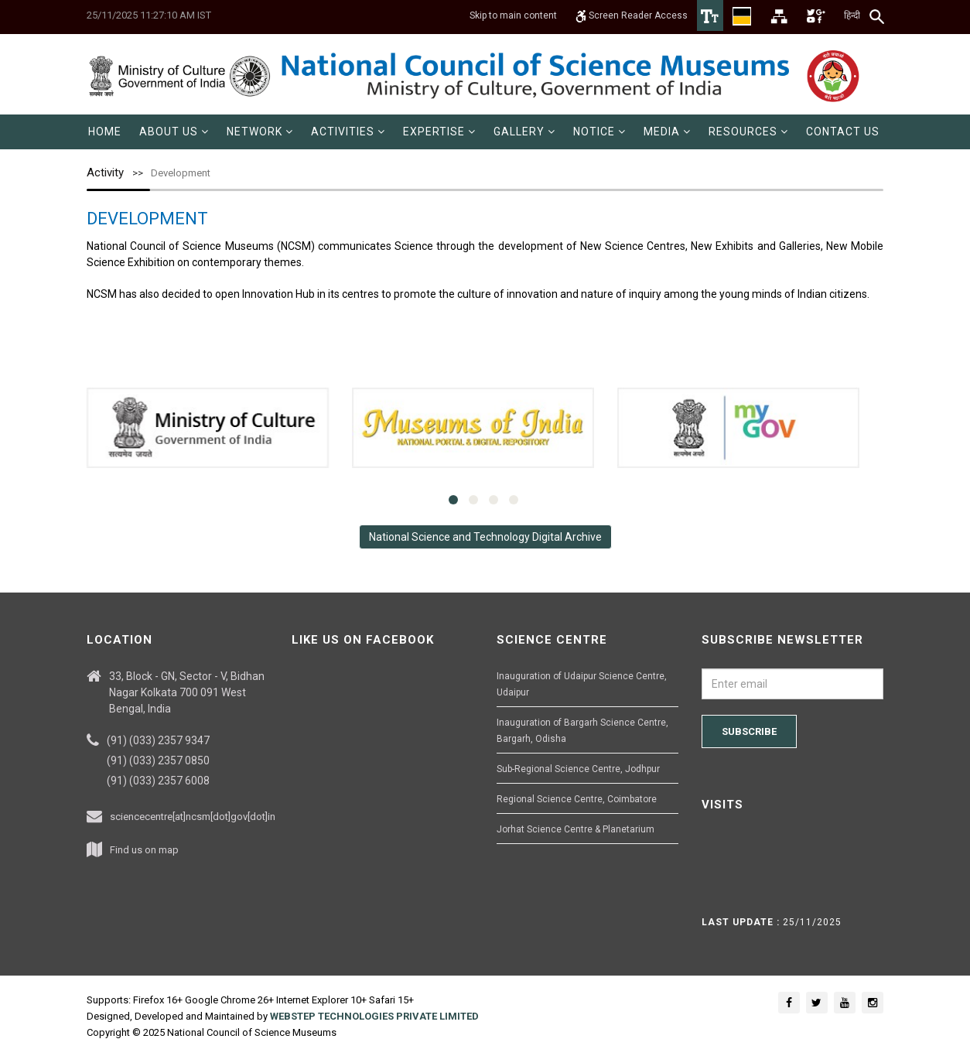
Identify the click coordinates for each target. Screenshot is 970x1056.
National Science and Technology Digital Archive (485, 537)
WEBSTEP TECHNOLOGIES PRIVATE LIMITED (374, 1016)
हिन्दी (852, 15)
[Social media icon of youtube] (845, 1002)
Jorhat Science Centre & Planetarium (575, 829)
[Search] (877, 16)
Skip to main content (513, 15)
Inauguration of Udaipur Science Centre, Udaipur (582, 684)
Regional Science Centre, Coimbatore (577, 799)
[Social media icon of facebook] (789, 1002)
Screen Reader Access (632, 15)
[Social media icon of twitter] (817, 1002)
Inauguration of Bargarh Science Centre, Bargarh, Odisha (582, 730)
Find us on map (144, 850)
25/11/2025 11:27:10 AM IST (149, 15)
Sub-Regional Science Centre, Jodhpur (578, 769)
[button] (174, 131)
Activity (105, 172)
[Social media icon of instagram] (872, 1002)
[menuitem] (104, 131)
